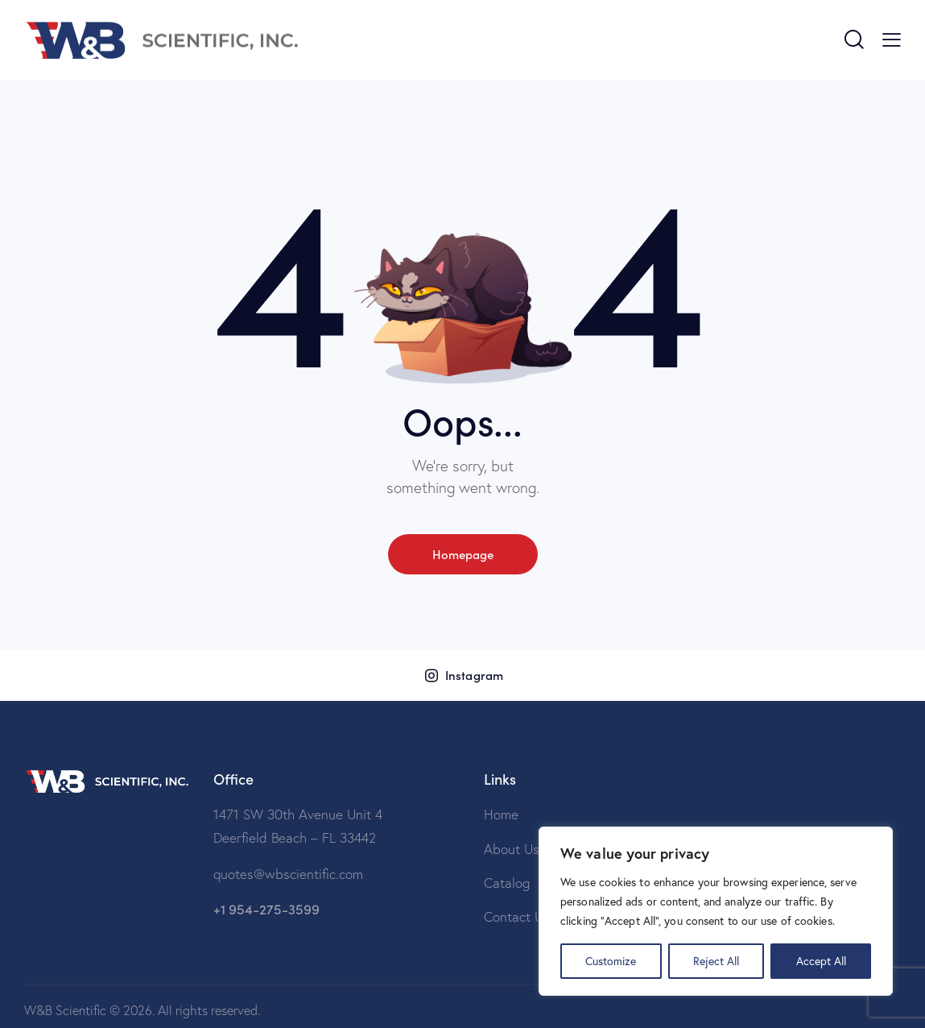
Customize (610, 960)
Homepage (462, 553)
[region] (716, 911)
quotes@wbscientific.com (288, 873)
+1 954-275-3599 (266, 908)
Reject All (716, 960)
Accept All (821, 960)
